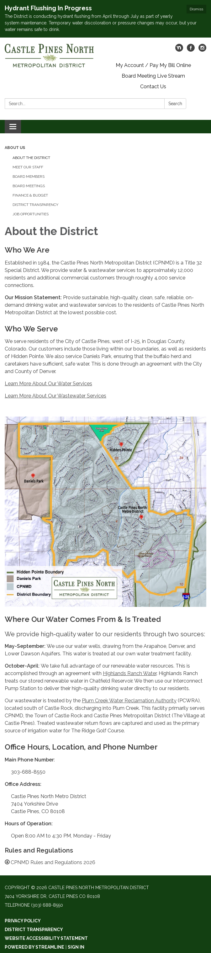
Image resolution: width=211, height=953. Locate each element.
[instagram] (202, 50)
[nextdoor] (179, 50)
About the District (31, 158)
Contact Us (153, 87)
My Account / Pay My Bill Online (153, 65)
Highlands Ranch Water (129, 673)
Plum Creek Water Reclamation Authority (129, 701)
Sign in (76, 947)
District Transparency (35, 204)
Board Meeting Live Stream (153, 76)
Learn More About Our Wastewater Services (55, 396)
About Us (15, 148)
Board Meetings (29, 186)
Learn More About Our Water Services (48, 384)
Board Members (29, 176)
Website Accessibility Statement (46, 938)
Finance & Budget (30, 195)
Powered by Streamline (34, 947)
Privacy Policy (23, 920)
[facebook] (191, 50)
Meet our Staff (28, 167)
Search (175, 103)
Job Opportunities (31, 214)
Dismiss (196, 9)
